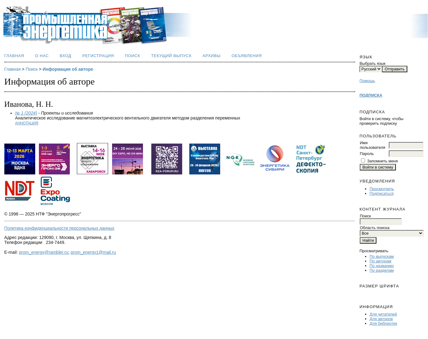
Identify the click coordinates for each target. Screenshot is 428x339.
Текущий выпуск (171, 55)
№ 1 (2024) (26, 113)
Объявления (247, 55)
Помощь (367, 80)
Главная (14, 55)
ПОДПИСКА (370, 95)
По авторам (380, 261)
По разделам (382, 270)
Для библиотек (383, 323)
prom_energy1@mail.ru (93, 252)
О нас (42, 55)
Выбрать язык (372, 63)
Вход (65, 55)
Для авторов (381, 318)
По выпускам (382, 256)
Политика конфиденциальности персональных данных (59, 228)
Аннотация (26, 123)
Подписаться (382, 193)
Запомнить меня (382, 161)
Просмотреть (382, 188)
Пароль (367, 153)
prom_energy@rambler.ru (43, 252)
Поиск (132, 55)
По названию (382, 265)
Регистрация (98, 55)
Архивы (212, 55)
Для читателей (383, 314)
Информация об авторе (68, 69)
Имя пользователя (372, 145)
